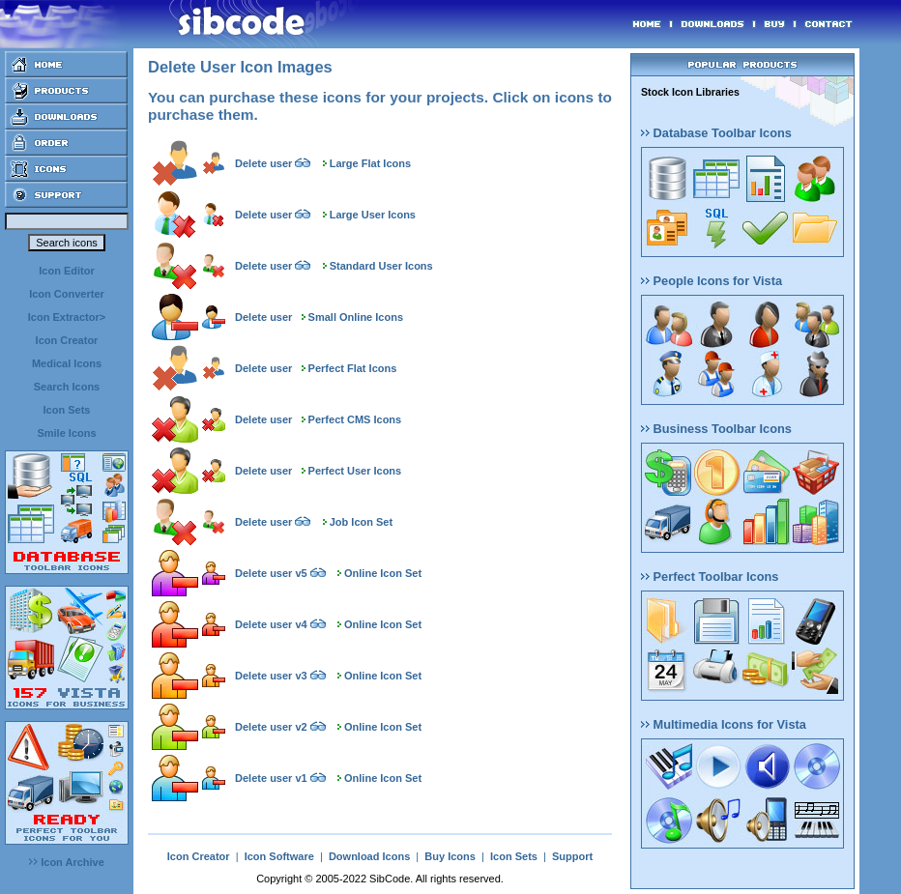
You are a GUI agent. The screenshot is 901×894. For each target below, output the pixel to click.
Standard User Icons (381, 266)
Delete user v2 (271, 727)
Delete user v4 (271, 624)
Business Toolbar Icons (716, 428)
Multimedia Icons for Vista (723, 724)
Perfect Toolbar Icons (709, 576)
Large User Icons (373, 214)
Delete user (263, 163)
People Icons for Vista (711, 281)
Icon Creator (67, 340)
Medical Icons (67, 363)
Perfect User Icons (355, 470)
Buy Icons (450, 856)
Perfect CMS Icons (355, 419)
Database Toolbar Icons (716, 133)
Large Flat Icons (370, 163)
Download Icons (369, 856)
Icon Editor (66, 270)
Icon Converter (66, 294)
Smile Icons (66, 433)
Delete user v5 (271, 573)
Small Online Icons (355, 317)
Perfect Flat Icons (352, 368)
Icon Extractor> (66, 317)
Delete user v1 (271, 778)
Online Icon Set (382, 573)
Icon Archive (66, 862)
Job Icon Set (361, 522)
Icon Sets (67, 410)
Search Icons (67, 386)
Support (572, 856)
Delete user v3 (271, 675)
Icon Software (279, 856)
